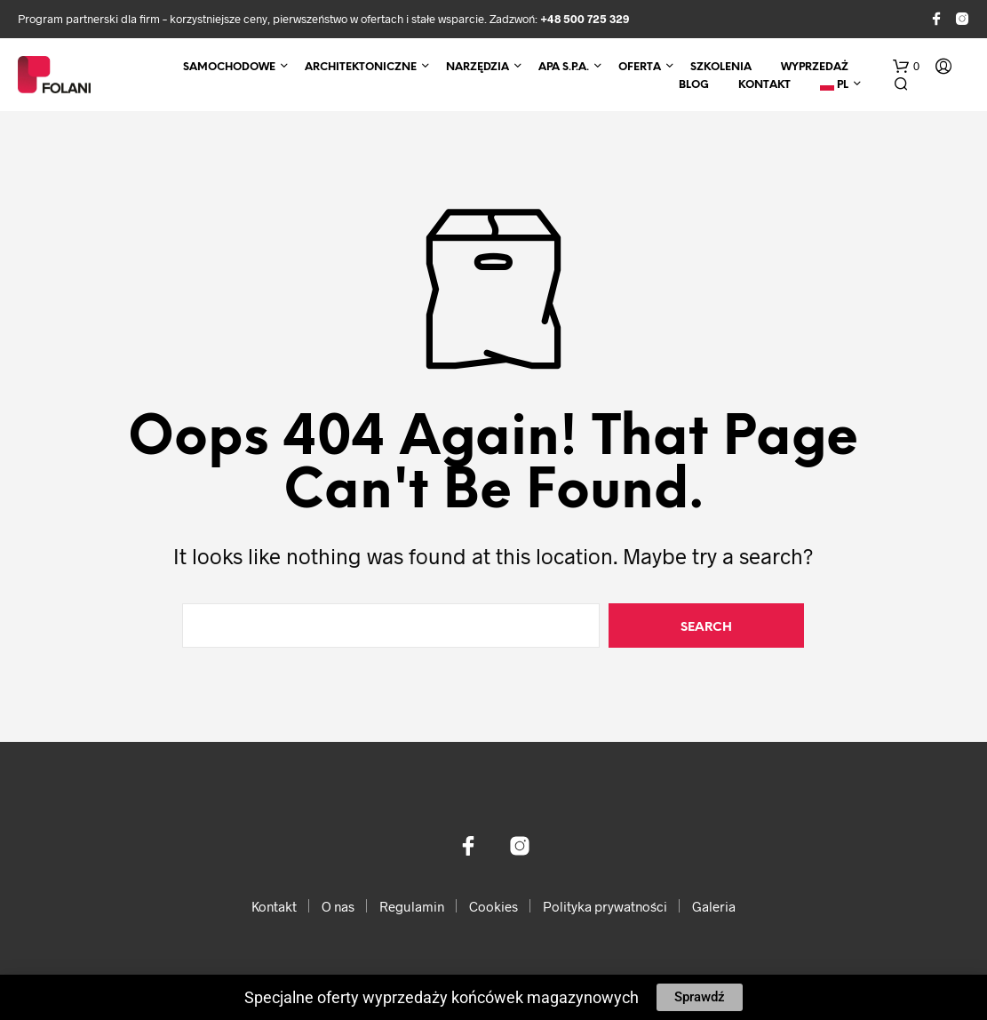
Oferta (639, 67)
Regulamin (411, 906)
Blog (694, 85)
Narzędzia (477, 67)
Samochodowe (229, 67)
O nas (338, 906)
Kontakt (764, 85)
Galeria (714, 906)
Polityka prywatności (605, 906)
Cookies (493, 906)
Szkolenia (721, 67)
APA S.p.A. (563, 67)
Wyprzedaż (814, 67)
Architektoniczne (361, 67)
